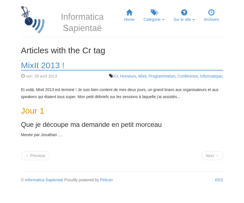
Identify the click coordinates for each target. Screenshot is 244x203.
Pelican (106, 180)
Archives (211, 15)
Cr (116, 76)
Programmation (162, 76)
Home (129, 15)
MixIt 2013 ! (43, 65)
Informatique (211, 76)
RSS (219, 180)
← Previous (35, 155)
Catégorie (154, 15)
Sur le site (184, 15)
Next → (212, 155)
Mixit (142, 76)
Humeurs (128, 76)
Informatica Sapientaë (44, 180)
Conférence (188, 76)
